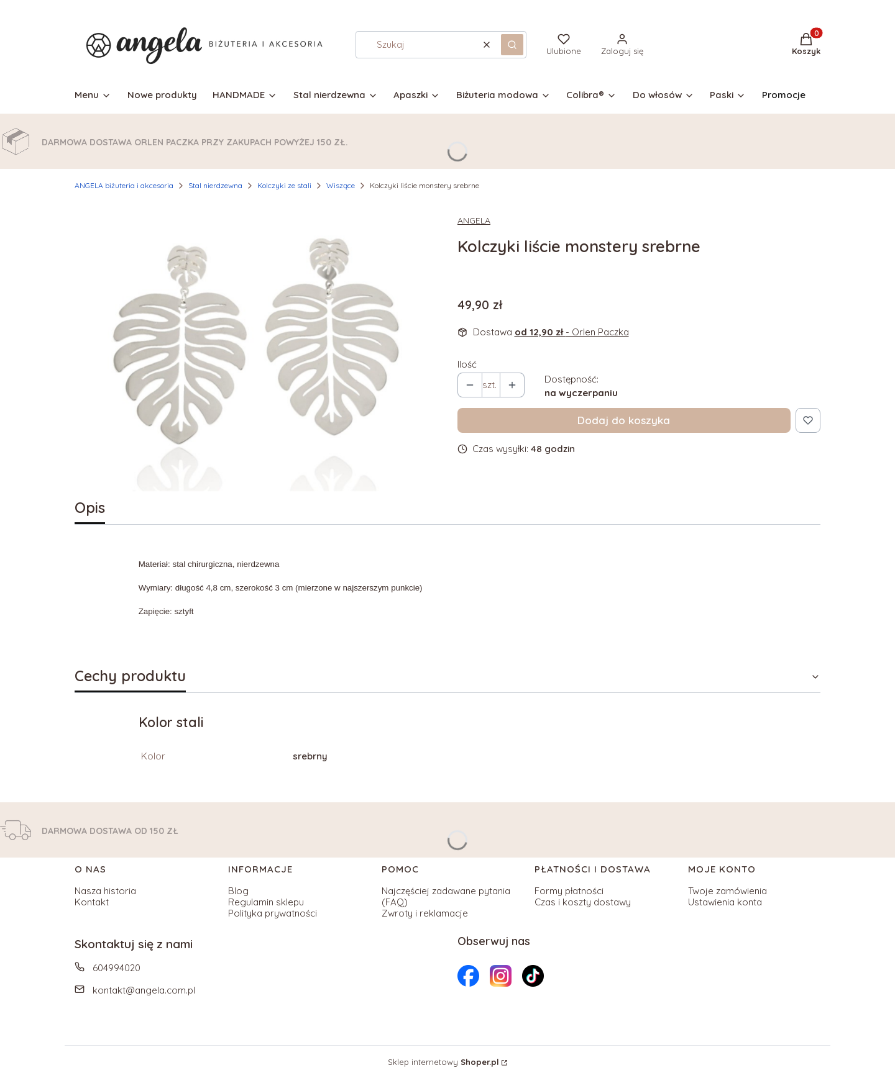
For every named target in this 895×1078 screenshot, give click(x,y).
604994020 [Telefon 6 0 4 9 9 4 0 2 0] (116, 968)
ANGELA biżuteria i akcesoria (124, 185)
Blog (238, 891)
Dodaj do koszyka (623, 420)
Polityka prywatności (272, 913)
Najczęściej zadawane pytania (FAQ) (446, 896)
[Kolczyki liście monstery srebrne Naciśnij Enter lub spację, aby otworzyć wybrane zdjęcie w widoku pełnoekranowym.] (256, 348)
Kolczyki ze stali (284, 185)
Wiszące (340, 185)
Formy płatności (569, 891)
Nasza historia (105, 891)
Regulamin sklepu (266, 902)
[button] (512, 44)
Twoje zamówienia (727, 891)
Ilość (467, 364)
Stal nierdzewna (215, 185)
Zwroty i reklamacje (425, 913)
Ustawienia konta (725, 902)
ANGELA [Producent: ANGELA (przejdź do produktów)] (473, 220)
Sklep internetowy (443, 1062)
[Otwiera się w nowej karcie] (468, 976)
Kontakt (92, 902)
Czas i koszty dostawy (583, 902)
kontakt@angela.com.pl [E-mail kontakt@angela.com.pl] (144, 990)
